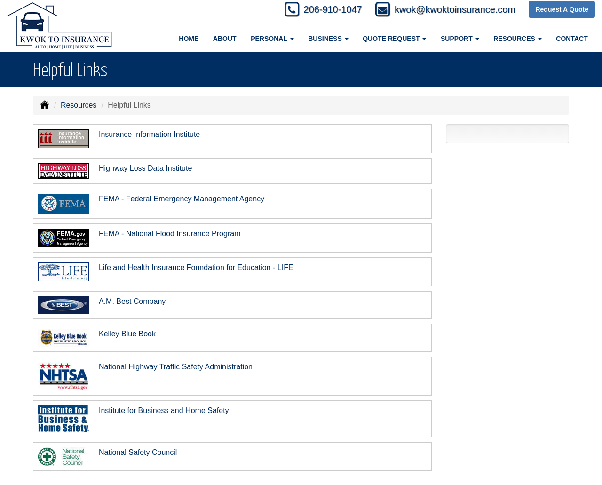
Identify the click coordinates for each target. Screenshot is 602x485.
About (225, 38)
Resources (78, 105)
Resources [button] (517, 38)
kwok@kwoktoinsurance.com (447, 10)
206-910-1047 (310, 10)
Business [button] (328, 38)
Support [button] (460, 38)
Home (188, 38)
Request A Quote (561, 10)
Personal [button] (272, 38)
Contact (571, 38)
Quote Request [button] (394, 38)
